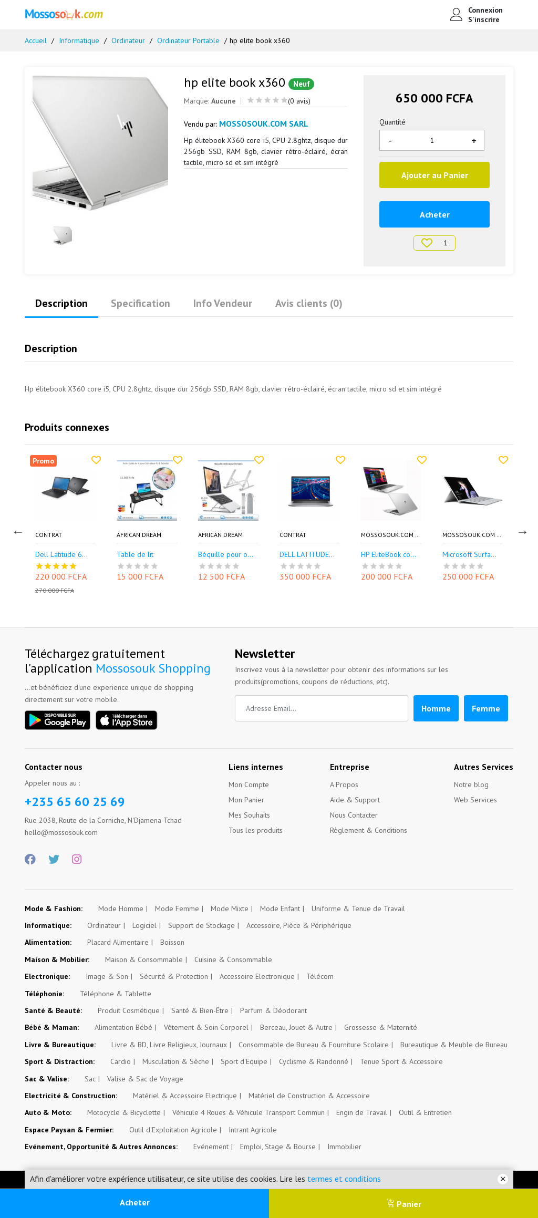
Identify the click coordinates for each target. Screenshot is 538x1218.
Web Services (475, 799)
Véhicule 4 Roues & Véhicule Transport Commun (248, 1112)
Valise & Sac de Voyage (145, 1078)
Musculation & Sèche (175, 1061)
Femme (486, 708)
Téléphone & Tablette (115, 993)
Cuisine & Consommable (233, 959)
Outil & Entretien (425, 1112)
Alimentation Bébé (123, 1027)
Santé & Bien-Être (200, 1010)
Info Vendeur (222, 303)
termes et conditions (344, 1178)
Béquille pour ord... (228, 555)
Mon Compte (249, 784)
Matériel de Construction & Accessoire (309, 1095)
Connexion (485, 10)
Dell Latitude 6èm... (65, 555)
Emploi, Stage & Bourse (278, 1146)
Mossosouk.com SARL (391, 535)
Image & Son (107, 976)
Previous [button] (17, 530)
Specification (140, 303)
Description (61, 303)
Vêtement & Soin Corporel (206, 1027)
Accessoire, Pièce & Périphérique (298, 925)
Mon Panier (246, 799)
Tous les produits (256, 830)
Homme (436, 708)
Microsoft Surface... (472, 555)
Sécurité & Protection (174, 976)
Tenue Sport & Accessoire (401, 1061)
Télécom (320, 976)
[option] (100, 143)
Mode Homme (120, 908)
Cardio (120, 1061)
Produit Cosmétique (129, 1010)
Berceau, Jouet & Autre (296, 1027)
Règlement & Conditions (368, 830)
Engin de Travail (361, 1112)
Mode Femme (177, 908)
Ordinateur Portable (188, 40)
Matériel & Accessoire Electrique (185, 1095)
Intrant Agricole (253, 1129)
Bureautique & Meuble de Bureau (454, 1044)
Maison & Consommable (144, 959)
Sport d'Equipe (244, 1061)
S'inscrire (484, 19)
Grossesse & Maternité (380, 1027)
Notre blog (471, 784)
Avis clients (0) (309, 303)
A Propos (344, 784)
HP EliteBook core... (391, 555)
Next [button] (521, 530)
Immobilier (344, 1146)
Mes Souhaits (249, 815)
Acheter (135, 1202)
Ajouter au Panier (434, 175)
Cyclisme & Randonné (313, 1061)
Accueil (36, 40)
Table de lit (135, 555)
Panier (403, 1204)
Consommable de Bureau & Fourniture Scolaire (314, 1044)
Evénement (211, 1146)
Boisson (172, 942)
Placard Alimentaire (118, 942)
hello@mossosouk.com (61, 832)
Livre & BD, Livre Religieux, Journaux (169, 1044)
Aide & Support (355, 799)
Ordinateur (128, 40)
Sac (90, 1078)
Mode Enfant (280, 908)
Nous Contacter (354, 815)
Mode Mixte (230, 908)
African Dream (139, 535)
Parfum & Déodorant (273, 1010)
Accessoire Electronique (257, 976)
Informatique (79, 40)
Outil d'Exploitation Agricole (173, 1129)
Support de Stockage (201, 925)
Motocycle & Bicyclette (124, 1112)
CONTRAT (48, 535)
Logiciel (144, 925)
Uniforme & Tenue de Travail (358, 908)
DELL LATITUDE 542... (310, 555)
